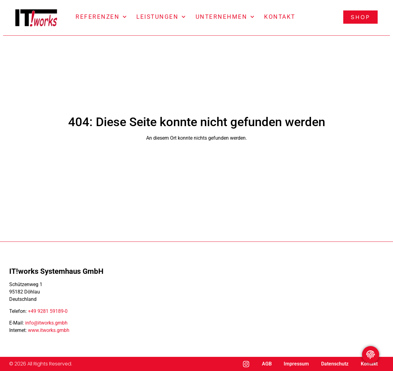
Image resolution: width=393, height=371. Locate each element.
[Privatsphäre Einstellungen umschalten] (370, 354)
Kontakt (279, 16)
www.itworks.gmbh (48, 330)
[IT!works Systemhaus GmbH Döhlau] (264, 301)
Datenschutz (334, 364)
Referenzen (101, 17)
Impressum (296, 364)
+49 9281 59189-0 (48, 311)
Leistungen (160, 17)
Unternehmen (225, 17)
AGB (266, 364)
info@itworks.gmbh (46, 323)
